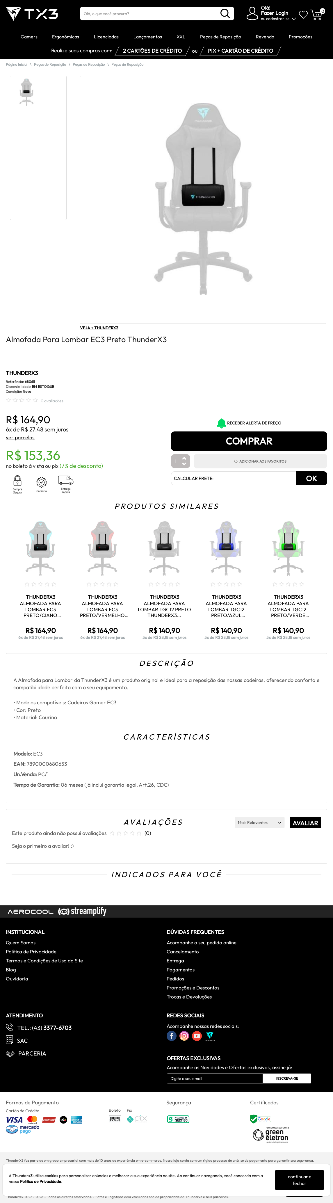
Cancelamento (183, 951)
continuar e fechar (299, 1180)
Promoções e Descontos (193, 988)
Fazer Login (274, 13)
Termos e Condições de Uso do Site (44, 960)
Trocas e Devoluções (189, 997)
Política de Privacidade (31, 951)
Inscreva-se (287, 1078)
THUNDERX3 (22, 372)
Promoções (300, 37)
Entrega (175, 960)
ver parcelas (20, 437)
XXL (181, 37)
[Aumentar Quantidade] (184, 458)
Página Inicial (16, 64)
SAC (22, 1040)
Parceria (32, 1053)
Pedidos (175, 978)
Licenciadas (106, 37)
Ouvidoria (17, 978)
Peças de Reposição (220, 37)
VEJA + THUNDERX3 (99, 327)
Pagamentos (181, 969)
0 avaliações (52, 401)
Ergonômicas (65, 37)
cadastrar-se (278, 18)
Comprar (249, 441)
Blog (11, 969)
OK (311, 478)
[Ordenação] (259, 822)
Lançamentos (147, 37)
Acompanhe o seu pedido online (201, 942)
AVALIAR (305, 823)
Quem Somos (20, 942)
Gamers (29, 37)
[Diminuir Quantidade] (184, 464)
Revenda (265, 37)
